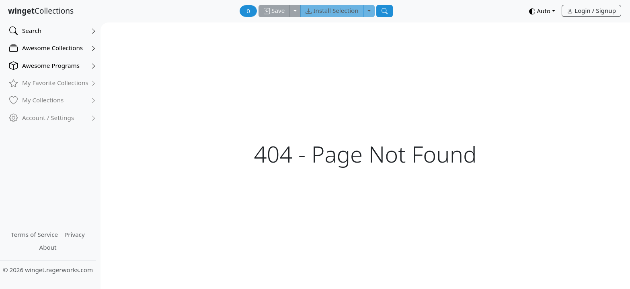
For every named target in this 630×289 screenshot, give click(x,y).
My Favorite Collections (52, 83)
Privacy (74, 234)
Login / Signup (591, 10)
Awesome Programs (52, 65)
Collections (41, 11)
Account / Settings (52, 118)
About (47, 247)
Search (52, 30)
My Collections (52, 100)
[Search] (384, 11)
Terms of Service (34, 234)
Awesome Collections (52, 48)
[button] (542, 11)
